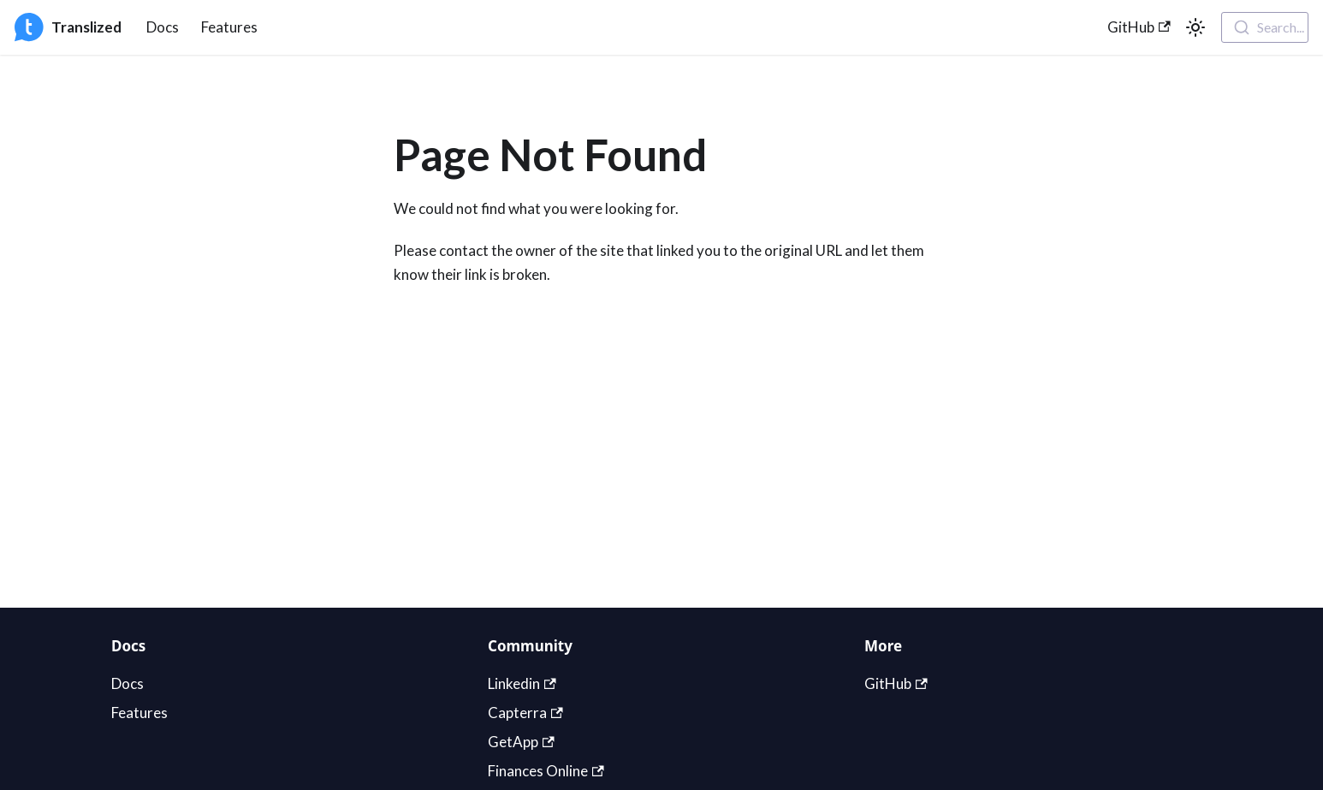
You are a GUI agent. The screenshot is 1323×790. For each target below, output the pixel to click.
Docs (162, 27)
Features (229, 27)
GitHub (1139, 27)
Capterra (525, 713)
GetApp (521, 742)
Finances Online (546, 771)
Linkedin (522, 683)
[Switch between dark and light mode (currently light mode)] (1195, 27)
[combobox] (1264, 27)
